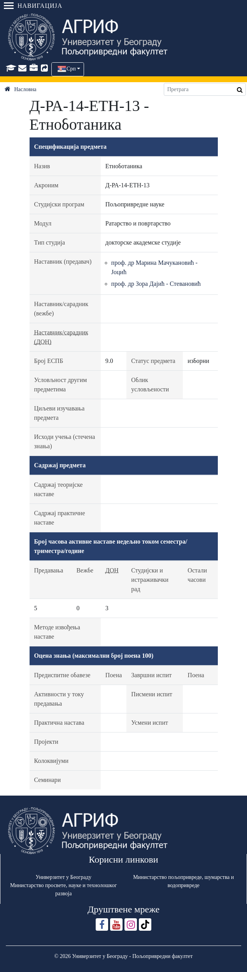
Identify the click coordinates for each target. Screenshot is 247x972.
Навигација (33, 5)
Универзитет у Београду (63, 877)
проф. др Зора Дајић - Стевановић (156, 283)
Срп (71, 69)
